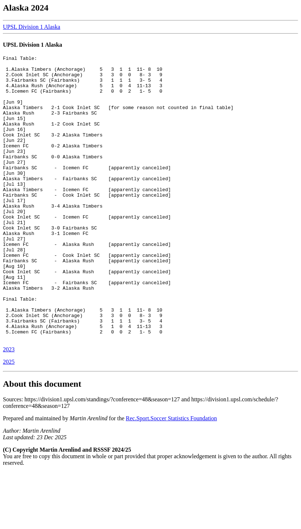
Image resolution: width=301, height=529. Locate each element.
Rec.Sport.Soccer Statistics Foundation (171, 475)
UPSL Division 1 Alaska (31, 27)
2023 (9, 406)
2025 (9, 419)
